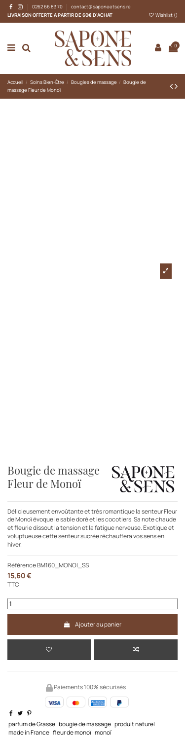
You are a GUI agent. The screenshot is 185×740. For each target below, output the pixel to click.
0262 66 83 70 (48, 6)
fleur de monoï (72, 732)
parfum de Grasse (31, 724)
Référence (21, 565)
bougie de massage (85, 724)
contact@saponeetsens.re (101, 6)
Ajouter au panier (92, 624)
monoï (103, 732)
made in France (28, 732)
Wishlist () (163, 15)
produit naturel (134, 724)
